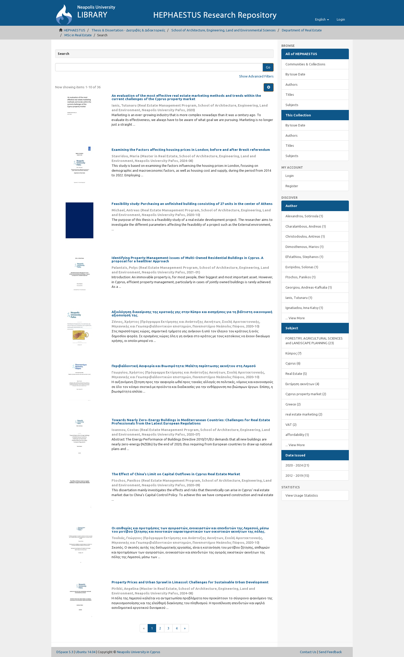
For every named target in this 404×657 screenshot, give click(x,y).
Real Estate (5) (296, 373)
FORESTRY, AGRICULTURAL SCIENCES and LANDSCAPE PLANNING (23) (314, 340)
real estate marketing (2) (303, 414)
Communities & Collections (305, 64)
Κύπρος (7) (293, 353)
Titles (289, 94)
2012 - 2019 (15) (297, 475)
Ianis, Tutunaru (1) (298, 297)
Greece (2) (293, 404)
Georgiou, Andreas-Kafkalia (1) (308, 287)
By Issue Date (295, 74)
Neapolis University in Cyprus (138, 652)
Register (291, 186)
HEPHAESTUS (74, 30)
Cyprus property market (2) (305, 394)
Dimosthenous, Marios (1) (304, 246)
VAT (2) (291, 424)
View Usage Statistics (301, 495)
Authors (291, 84)
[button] (322, 19)
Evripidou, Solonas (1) (301, 267)
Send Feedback (330, 652)
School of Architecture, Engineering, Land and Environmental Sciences (223, 30)
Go (268, 67)
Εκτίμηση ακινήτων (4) (302, 384)
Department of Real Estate (302, 30)
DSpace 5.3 (64, 652)
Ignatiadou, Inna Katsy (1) (304, 307)
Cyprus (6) (292, 363)
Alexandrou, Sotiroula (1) (304, 216)
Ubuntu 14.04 (85, 652)
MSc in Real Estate (78, 35)
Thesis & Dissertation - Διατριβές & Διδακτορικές (128, 30)
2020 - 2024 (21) (297, 465)
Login (289, 175)
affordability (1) (297, 434)
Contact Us (308, 652)
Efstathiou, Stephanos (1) (304, 256)
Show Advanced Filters (256, 76)
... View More (295, 318)
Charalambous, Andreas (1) (305, 226)
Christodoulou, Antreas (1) (305, 236)
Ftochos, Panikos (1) (300, 277)
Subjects (291, 105)
